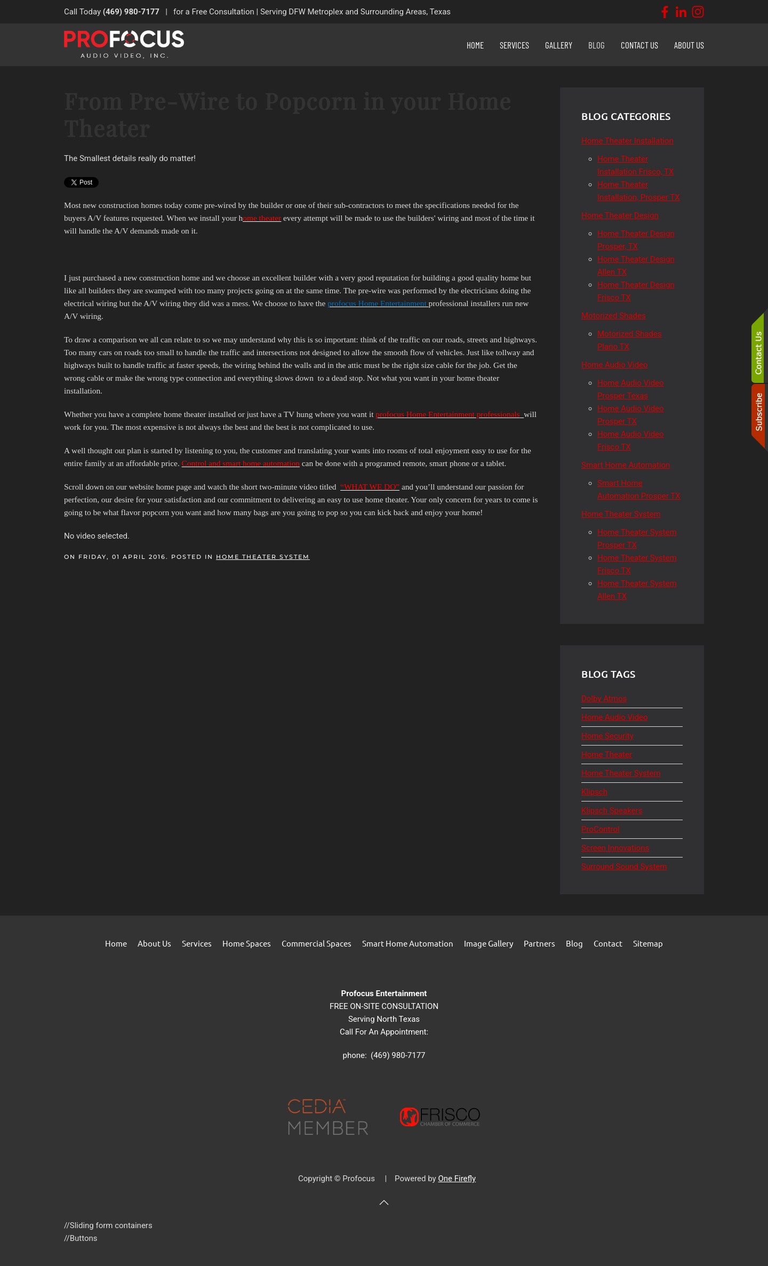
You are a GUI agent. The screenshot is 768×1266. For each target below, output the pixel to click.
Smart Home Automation (407, 943)
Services (197, 943)
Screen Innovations (615, 848)
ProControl (600, 829)
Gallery (558, 44)
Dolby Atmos (604, 698)
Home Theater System (263, 556)
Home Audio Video (614, 717)
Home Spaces (246, 943)
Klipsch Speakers (611, 810)
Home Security (607, 736)
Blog (596, 44)
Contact (608, 943)
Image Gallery (488, 943)
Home (475, 44)
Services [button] (514, 44)
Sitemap (648, 943)
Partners (539, 943)
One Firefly (457, 1178)
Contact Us (639, 44)
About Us (689, 44)
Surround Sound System (624, 866)
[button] (384, 1202)
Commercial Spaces (316, 943)
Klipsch (594, 792)
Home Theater (606, 754)
